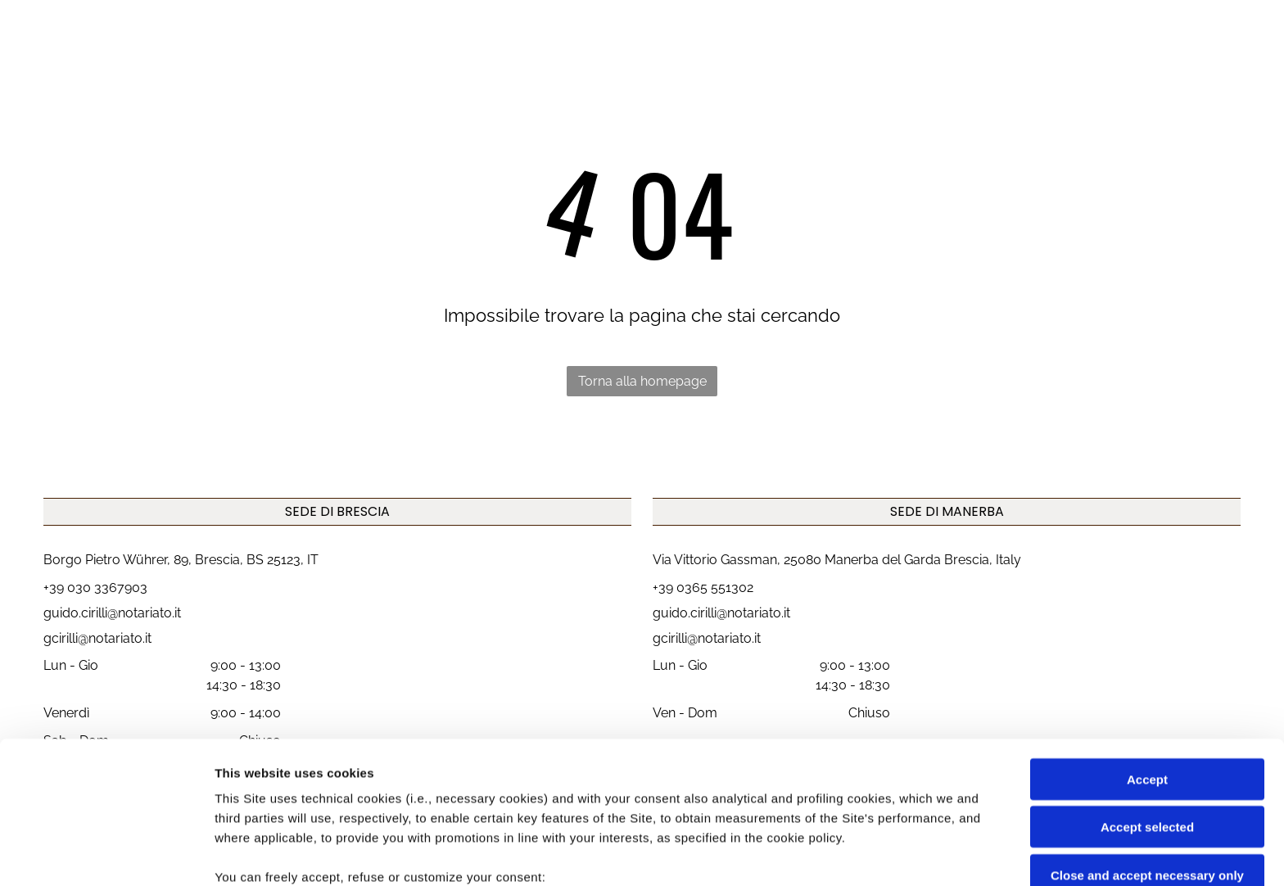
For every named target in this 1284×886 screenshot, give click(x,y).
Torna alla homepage (642, 381)
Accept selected (1147, 694)
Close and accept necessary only (1147, 742)
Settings (832, 854)
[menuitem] (587, 56)
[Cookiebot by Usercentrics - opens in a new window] (106, 854)
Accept (1147, 646)
